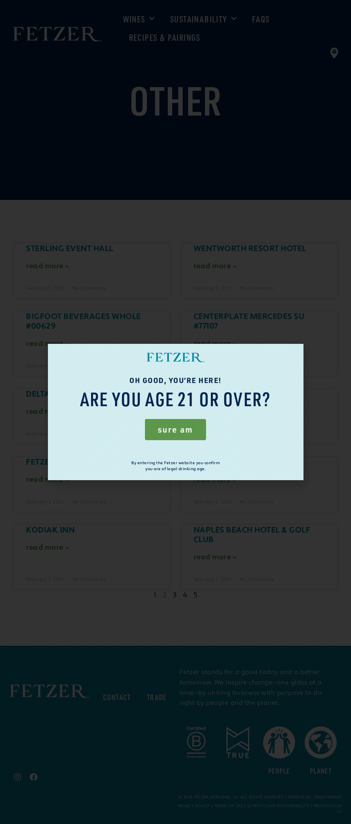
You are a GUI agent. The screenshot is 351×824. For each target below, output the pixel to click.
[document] (175, 412)
